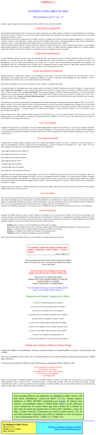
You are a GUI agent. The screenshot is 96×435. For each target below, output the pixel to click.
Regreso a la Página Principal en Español (64, 427)
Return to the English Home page (68, 429)
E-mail (62, 401)
